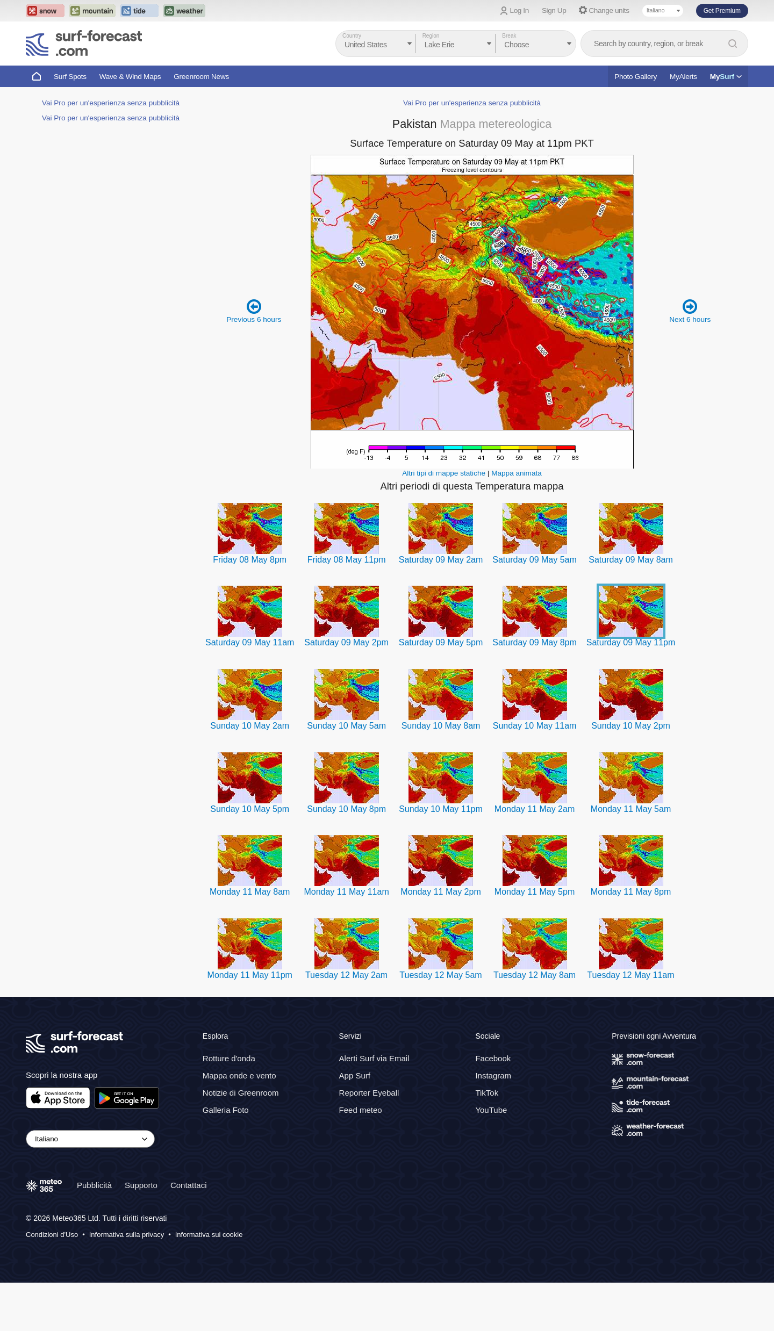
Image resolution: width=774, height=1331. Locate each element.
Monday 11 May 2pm (440, 891)
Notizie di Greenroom (241, 1092)
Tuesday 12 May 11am (630, 975)
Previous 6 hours (253, 310)
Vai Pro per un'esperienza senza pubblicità (111, 103)
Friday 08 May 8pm (249, 559)
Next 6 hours (690, 310)
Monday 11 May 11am (346, 891)
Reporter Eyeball (369, 1092)
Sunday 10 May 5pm (249, 809)
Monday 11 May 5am (631, 809)
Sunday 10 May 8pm (346, 809)
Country (351, 36)
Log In (519, 10)
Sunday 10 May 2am (249, 725)
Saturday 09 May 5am (534, 559)
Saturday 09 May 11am (249, 642)
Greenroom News (201, 77)
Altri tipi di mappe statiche (443, 473)
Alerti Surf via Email (374, 1058)
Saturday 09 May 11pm (630, 642)
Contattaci (188, 1185)
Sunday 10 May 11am (535, 725)
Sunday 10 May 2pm (630, 725)
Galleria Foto (226, 1109)
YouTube (491, 1109)
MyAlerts (683, 77)
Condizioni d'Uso (52, 1235)
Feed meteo (360, 1109)
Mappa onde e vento (239, 1075)
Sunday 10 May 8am (441, 725)
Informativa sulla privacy (126, 1235)
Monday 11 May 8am (250, 891)
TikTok (486, 1092)
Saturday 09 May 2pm (346, 642)
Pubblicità (94, 1185)
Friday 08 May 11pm (346, 559)
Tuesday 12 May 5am (440, 975)
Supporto (141, 1185)
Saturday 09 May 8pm (534, 642)
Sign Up (554, 10)
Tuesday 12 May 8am (534, 975)
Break (509, 36)
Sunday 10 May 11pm (441, 809)
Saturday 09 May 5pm (441, 642)
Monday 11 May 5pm (534, 891)
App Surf (354, 1075)
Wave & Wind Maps (130, 77)
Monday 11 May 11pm (249, 975)
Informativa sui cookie (209, 1235)
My (726, 76)
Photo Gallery (635, 77)
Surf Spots (70, 77)
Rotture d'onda (229, 1058)
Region (431, 36)
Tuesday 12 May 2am (346, 975)
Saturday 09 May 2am (441, 559)
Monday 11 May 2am (534, 809)
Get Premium (722, 11)
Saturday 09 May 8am (631, 559)
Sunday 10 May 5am (346, 725)
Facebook (493, 1058)
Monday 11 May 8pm (631, 891)
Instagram (493, 1075)
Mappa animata (516, 473)
